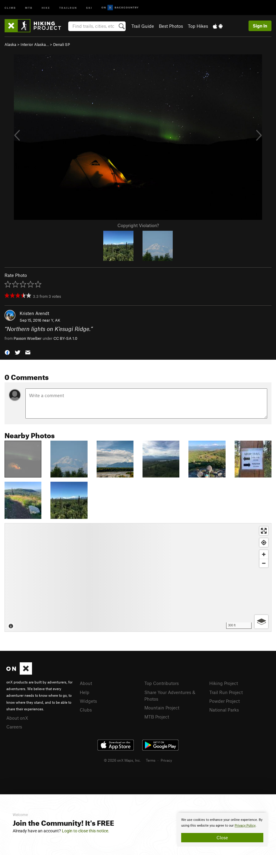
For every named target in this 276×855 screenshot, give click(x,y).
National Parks (224, 709)
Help (84, 692)
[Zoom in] (263, 554)
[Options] (261, 621)
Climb (10, 7)
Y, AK (55, 320)
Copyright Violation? (138, 225)
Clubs (86, 709)
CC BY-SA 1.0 (65, 338)
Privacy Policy (245, 826)
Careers (14, 726)
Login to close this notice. (85, 830)
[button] (7, 352)
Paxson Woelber (28, 338)
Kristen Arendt (34, 313)
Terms (151, 760)
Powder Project (224, 701)
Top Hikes (198, 26)
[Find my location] (263, 542)
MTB (29, 7)
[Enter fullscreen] (263, 530)
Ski (89, 7)
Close (222, 837)
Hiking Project (223, 683)
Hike (46, 7)
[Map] (138, 577)
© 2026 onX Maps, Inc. (122, 760)
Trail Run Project (226, 692)
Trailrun (68, 7)
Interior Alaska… (35, 44)
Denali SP (61, 44)
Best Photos (171, 26)
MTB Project (156, 716)
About (86, 683)
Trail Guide (142, 26)
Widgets (88, 701)
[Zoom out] (263, 563)
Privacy (166, 760)
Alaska (10, 44)
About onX (17, 718)
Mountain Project (161, 707)
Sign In (260, 25)
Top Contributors (161, 683)
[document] (222, 829)
